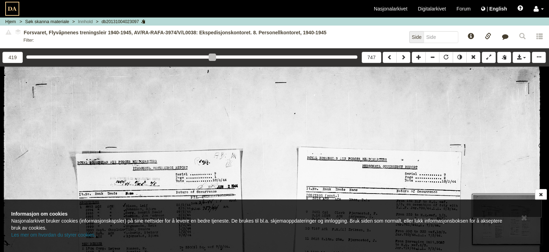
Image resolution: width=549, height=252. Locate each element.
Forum (464, 9)
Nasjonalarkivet (391, 9)
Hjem (10, 21)
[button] (538, 9)
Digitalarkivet (432, 9)
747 (371, 57)
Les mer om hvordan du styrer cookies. (53, 235)
